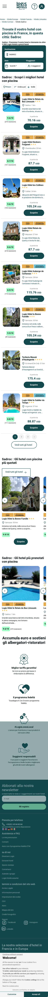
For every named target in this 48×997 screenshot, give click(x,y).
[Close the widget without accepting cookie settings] (12, 954)
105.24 (34, 206)
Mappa (7, 87)
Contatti (5, 842)
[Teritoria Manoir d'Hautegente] (11, 360)
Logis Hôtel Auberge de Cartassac (33, 272)
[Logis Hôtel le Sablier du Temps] (11, 403)
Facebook (9, 922)
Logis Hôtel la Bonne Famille (31, 315)
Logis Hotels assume (10, 878)
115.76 (34, 292)
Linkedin (7, 928)
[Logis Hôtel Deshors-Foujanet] (11, 145)
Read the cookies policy (11, 986)
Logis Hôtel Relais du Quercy (31, 229)
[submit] (24, 807)
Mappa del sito (8, 910)
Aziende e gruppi (8, 874)
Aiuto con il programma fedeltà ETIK (16, 846)
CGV (4, 901)
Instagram (31, 922)
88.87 (34, 421)
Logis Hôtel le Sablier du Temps (33, 401)
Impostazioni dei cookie (11, 897)
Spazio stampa (8, 865)
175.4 (34, 378)
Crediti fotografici (9, 914)
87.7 (33, 163)
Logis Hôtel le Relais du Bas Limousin (33, 100)
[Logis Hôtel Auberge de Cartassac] (11, 274)
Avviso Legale (7, 888)
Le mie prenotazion (9, 837)
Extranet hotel (7, 861)
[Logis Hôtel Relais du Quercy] (11, 231)
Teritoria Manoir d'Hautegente (32, 358)
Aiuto (4, 906)
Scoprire (34, 126)
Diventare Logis (8, 856)
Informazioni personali (11, 892)
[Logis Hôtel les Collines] (11, 188)
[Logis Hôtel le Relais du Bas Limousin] (11, 102)
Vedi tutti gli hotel (23, 444)
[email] (24, 799)
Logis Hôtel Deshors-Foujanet (31, 143)
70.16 (34, 120)
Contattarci (6, 869)
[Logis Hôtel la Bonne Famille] (11, 317)
